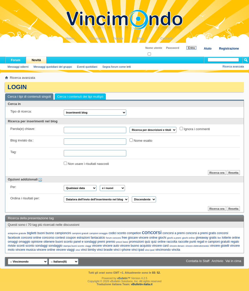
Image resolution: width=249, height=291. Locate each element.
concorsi (152, 232)
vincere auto (111, 245)
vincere (97, 245)
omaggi (13, 241)
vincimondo (163, 249)
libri (219, 238)
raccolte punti (187, 241)
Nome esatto (141, 140)
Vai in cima (233, 261)
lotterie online (231, 237)
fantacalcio (98, 237)
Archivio (217, 261)
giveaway (202, 237)
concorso (48, 237)
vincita (176, 249)
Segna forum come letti (116, 66)
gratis (212, 237)
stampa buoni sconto (73, 246)
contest (60, 237)
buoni (41, 233)
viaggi (88, 246)
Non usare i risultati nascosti (86, 164)
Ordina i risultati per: (25, 198)
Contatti (172, 38)
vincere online (46, 249)
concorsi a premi (174, 233)
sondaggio (55, 245)
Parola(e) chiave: (22, 129)
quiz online (158, 241)
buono (50, 233)
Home (77, 38)
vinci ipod (149, 250)
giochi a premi (174, 238)
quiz (147, 241)
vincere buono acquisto (135, 245)
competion (134, 233)
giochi (162, 237)
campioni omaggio (98, 233)
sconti (20, 245)
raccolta (172, 241)
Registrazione (229, 48)
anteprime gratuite (17, 233)
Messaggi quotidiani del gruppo (53, 66)
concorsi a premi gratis (200, 233)
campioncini (63, 233)
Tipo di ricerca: (21, 111)
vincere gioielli (219, 245)
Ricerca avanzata (233, 66)
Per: (13, 187)
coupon (71, 237)
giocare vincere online (143, 237)
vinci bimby (88, 249)
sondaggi (41, 245)
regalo (235, 241)
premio (110, 241)
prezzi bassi (122, 242)
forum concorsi (113, 238)
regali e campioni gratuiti (213, 241)
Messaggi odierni (18, 66)
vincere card (160, 245)
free (124, 237)
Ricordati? (155, 54)
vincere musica (25, 249)
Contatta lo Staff (197, 261)
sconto (29, 245)
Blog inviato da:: (22, 140)
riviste (12, 245)
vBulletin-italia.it (141, 284)
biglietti (31, 233)
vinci (78, 250)
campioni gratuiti (80, 233)
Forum (125, 38)
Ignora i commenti (195, 129)
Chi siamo (101, 38)
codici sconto (117, 233)
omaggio (24, 241)
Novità (36, 60)
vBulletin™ (124, 278)
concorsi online (31, 237)
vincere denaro (176, 246)
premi (101, 241)
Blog (148, 38)
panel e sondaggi (85, 241)
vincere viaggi (65, 249)
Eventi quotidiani (87, 66)
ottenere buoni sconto (58, 241)
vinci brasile (105, 249)
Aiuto (208, 48)
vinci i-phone (122, 249)
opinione (37, 241)
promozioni (136, 241)
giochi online (188, 238)
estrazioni (83, 237)
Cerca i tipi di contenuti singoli (29, 96)
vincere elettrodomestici (197, 246)
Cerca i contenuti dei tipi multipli (80, 96)
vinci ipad (138, 249)
